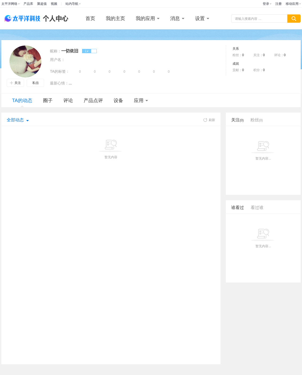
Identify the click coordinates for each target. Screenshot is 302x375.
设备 (118, 100)
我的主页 (115, 18)
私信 (35, 83)
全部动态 (15, 120)
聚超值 (42, 4)
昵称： (55, 51)
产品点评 (93, 100)
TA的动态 (22, 102)
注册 (278, 4)
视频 (54, 4)
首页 (90, 18)
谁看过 (237, 207)
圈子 (48, 100)
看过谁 (257, 207)
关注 (15, 83)
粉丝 (256, 120)
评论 (68, 100)
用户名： (57, 59)
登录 (266, 4)
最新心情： (59, 83)
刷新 (209, 120)
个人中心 (54, 18)
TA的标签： (59, 71)
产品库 (28, 4)
